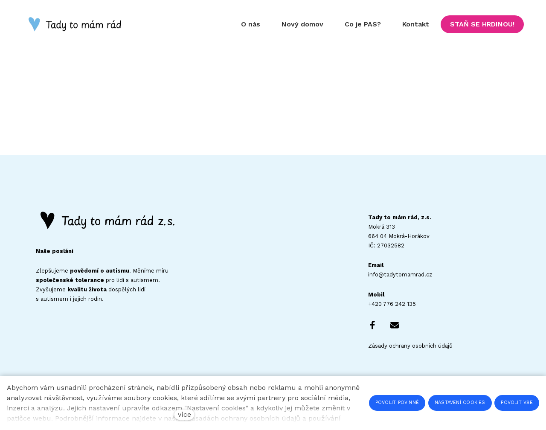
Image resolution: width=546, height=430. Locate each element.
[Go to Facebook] (372, 325)
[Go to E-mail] (394, 325)
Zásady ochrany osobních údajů (410, 346)
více (184, 414)
